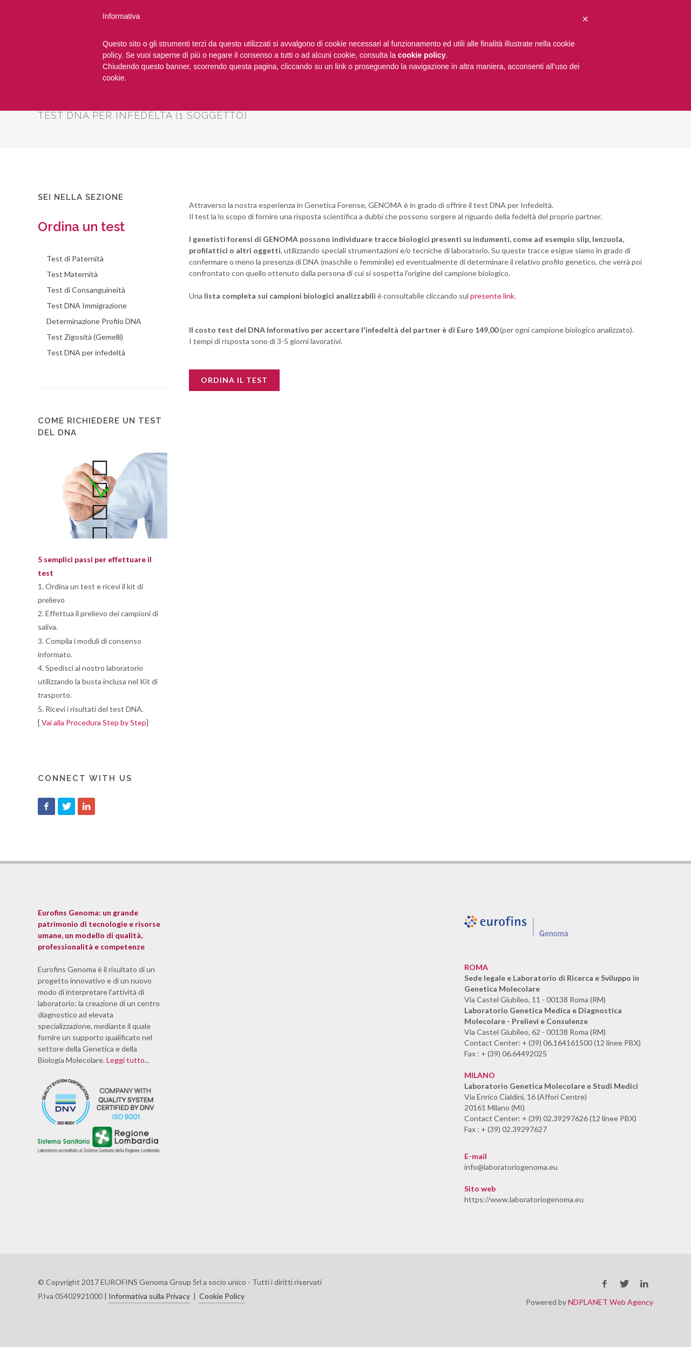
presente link (492, 295)
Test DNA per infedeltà (85, 352)
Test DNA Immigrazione (86, 305)
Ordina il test (234, 380)
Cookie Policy (222, 1296)
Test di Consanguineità (85, 289)
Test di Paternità (75, 258)
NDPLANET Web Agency (610, 1301)
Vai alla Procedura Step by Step (94, 722)
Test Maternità (72, 274)
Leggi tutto (125, 1060)
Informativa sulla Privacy (149, 1296)
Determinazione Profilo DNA (93, 321)
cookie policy (422, 55)
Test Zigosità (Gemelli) (84, 336)
